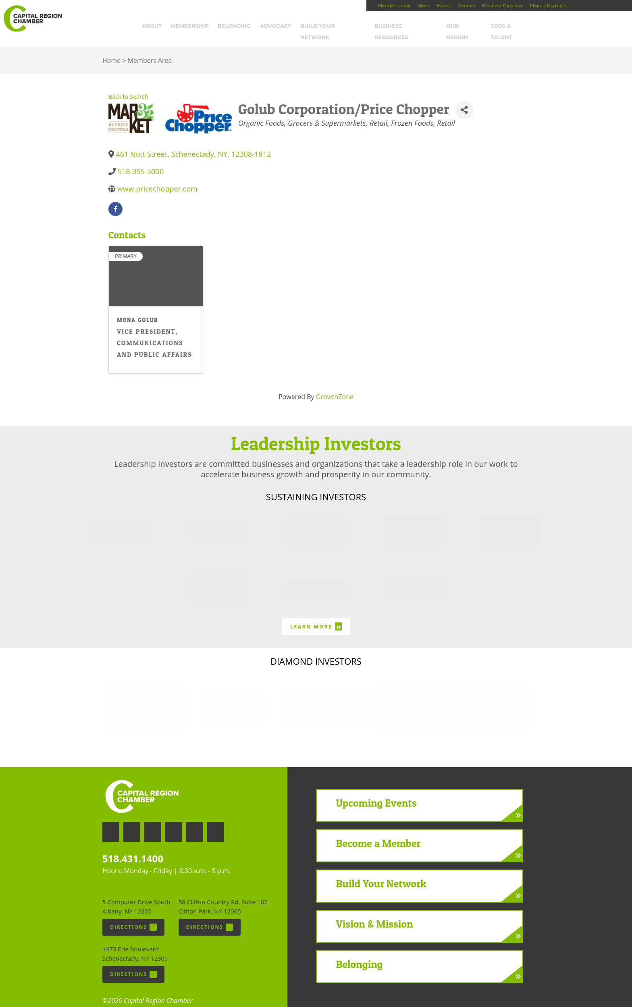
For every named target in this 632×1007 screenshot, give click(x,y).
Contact (466, 5)
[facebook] (115, 198)
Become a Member (378, 833)
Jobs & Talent (517, 27)
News (424, 5)
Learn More (316, 616)
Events (444, 5)
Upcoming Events (376, 792)
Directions (133, 916)
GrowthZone (334, 386)
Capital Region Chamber (32, 18)
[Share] (464, 100)
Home (111, 50)
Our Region (469, 27)
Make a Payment (548, 5)
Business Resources (410, 27)
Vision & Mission (374, 913)
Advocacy (280, 27)
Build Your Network (338, 27)
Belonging (239, 27)
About (156, 27)
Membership (195, 27)
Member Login (394, 5)
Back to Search (128, 86)
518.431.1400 (132, 848)
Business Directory (502, 5)
